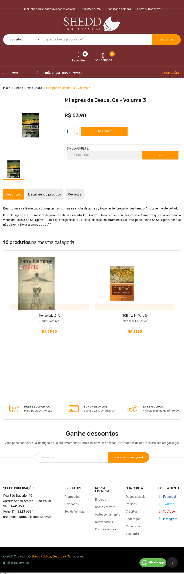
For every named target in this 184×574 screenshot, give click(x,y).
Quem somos (104, 519)
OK (160, 155)
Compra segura (105, 527)
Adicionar (104, 131)
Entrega (100, 497)
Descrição (17, 194)
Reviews (94, 194)
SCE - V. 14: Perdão (135, 316)
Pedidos (131, 502)
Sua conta (134, 486)
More (76, 72)
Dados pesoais (135, 494)
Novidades (72, 502)
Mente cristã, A (49, 316)
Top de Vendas (74, 509)
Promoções (72, 494)
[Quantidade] (70, 131)
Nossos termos (105, 505)
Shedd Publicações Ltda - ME (51, 554)
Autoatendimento (107, 512)
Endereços (133, 517)
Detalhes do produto (56, 194)
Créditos (132, 509)
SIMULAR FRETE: (78, 148)
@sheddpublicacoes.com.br (27, 514)
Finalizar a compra (119, 9)
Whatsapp (153, 562)
